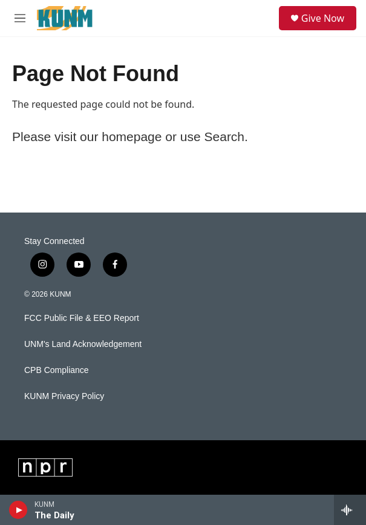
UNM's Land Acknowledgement (83, 344)
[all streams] (350, 510)
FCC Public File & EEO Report (81, 318)
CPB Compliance (56, 370)
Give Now (322, 18)
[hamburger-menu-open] (20, 18)
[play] (18, 510)
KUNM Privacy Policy (64, 396)
